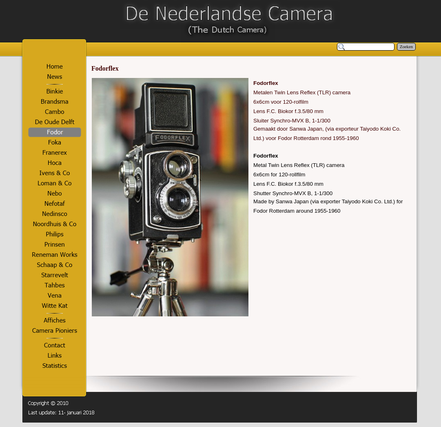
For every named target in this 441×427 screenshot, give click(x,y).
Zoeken (406, 46)
